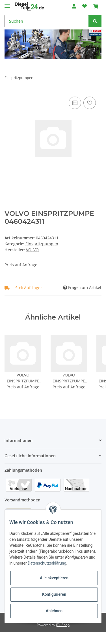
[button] (74, 6)
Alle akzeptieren (54, 578)
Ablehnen (54, 610)
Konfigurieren (54, 594)
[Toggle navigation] (7, 3)
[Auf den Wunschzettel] (89, 103)
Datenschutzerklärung (47, 563)
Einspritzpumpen (41, 243)
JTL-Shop (63, 624)
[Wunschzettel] (84, 6)
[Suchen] (47, 21)
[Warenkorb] (95, 6)
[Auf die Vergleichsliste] (75, 103)
